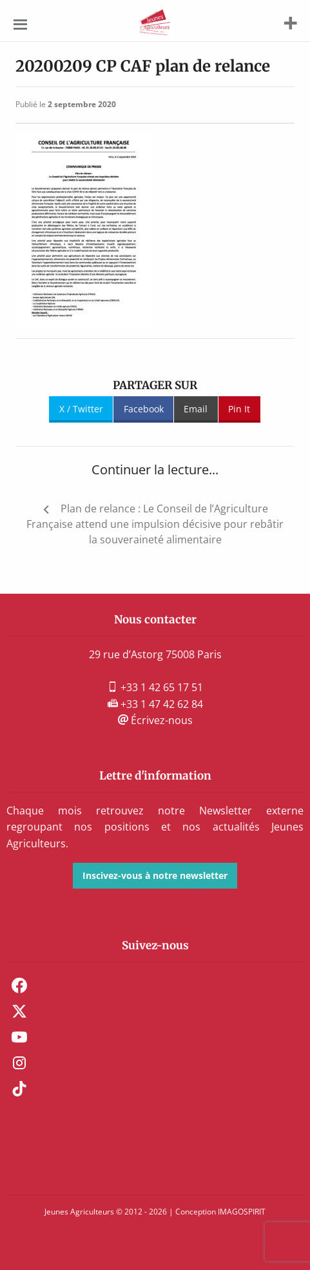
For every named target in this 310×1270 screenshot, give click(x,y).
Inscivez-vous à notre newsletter (155, 875)
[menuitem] (155, 985)
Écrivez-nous (155, 720)
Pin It (239, 409)
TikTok (19, 1089)
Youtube (19, 1037)
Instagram (19, 1063)
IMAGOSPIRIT (242, 1211)
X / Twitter (81, 409)
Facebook (144, 409)
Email (196, 409)
